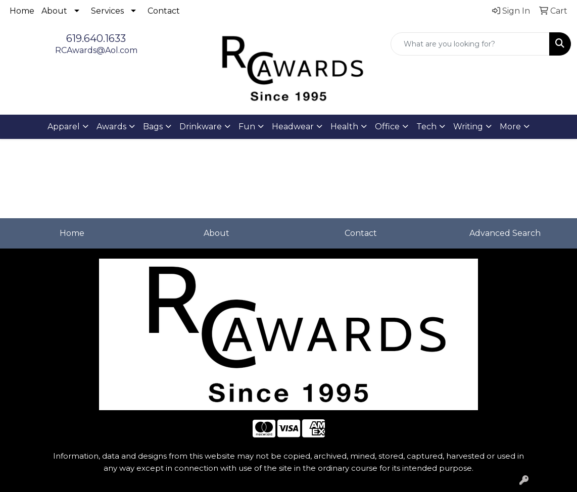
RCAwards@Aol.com (96, 50)
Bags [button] (153, 126)
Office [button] (387, 126)
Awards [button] (111, 126)
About (54, 11)
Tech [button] (426, 126)
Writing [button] (468, 126)
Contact (164, 11)
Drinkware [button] (200, 126)
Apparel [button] (63, 126)
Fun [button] (246, 126)
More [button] (510, 126)
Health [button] (344, 126)
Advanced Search (505, 233)
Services (107, 11)
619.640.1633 (96, 38)
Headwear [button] (293, 126)
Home (22, 11)
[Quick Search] (470, 44)
